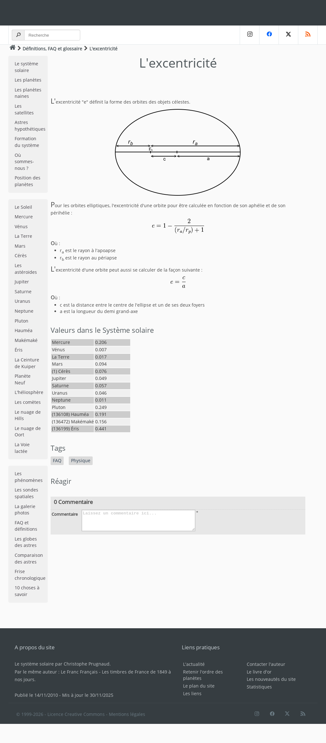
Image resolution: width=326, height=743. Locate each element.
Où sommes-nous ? (24, 161)
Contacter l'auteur (266, 664)
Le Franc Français (79, 672)
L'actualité (194, 664)
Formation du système (27, 141)
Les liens (192, 693)
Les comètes (28, 402)
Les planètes (28, 80)
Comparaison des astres (29, 558)
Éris (19, 350)
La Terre (23, 236)
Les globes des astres (26, 542)
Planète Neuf (23, 379)
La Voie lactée (22, 447)
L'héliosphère (29, 392)
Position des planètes (27, 181)
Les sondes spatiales (26, 493)
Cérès (21, 255)
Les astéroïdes (26, 268)
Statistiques (259, 687)
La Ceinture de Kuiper (27, 363)
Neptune (24, 311)
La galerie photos (25, 509)
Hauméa (23, 330)
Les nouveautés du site (271, 679)
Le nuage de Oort (28, 431)
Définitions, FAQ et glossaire (52, 49)
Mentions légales (127, 714)
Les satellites (24, 109)
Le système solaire (26, 67)
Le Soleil (23, 207)
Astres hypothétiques (30, 125)
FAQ (57, 460)
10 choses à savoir (27, 591)
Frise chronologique (30, 574)
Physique (80, 460)
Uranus (22, 301)
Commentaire (65, 514)
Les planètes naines (28, 93)
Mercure (24, 217)
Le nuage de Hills (28, 415)
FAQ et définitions (26, 526)
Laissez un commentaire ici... (138, 520)
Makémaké (26, 340)
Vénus (21, 226)
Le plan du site (199, 686)
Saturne (23, 291)
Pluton (21, 321)
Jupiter (22, 282)
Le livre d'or (259, 672)
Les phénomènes (29, 476)
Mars (20, 246)
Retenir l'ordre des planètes (203, 675)
